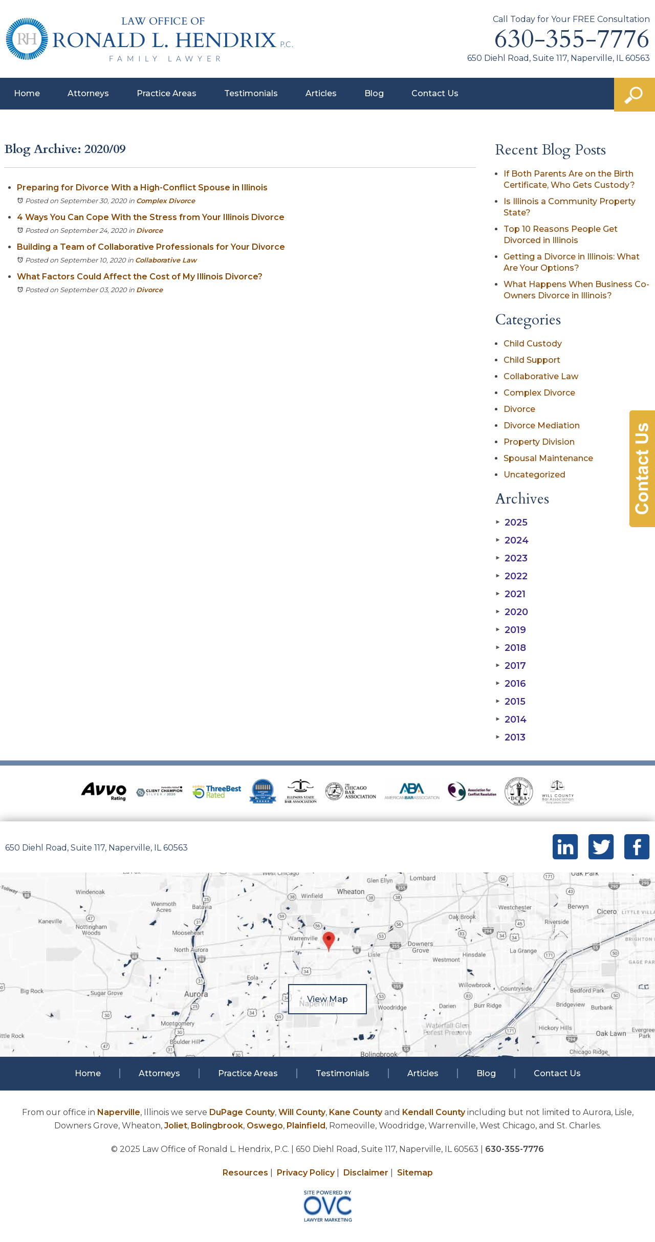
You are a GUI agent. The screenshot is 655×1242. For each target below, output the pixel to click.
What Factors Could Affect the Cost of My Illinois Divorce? (140, 276)
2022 (511, 576)
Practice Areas (166, 93)
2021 (510, 594)
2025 (511, 522)
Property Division (539, 442)
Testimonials (251, 93)
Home (27, 93)
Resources (245, 1173)
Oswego (265, 1125)
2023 (511, 558)
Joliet (175, 1125)
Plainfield (306, 1125)
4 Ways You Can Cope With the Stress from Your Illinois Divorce (151, 217)
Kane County (355, 1112)
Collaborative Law (165, 260)
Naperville (118, 1112)
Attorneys (88, 93)
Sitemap (415, 1173)
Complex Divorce (165, 201)
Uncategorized (534, 475)
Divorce (149, 230)
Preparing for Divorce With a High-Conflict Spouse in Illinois (142, 187)
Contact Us (434, 93)
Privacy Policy (306, 1173)
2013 (510, 737)
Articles (321, 93)
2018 (510, 648)
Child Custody (533, 343)
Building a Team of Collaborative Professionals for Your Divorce (151, 247)
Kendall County (433, 1112)
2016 (510, 684)
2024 (512, 540)
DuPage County (242, 1112)
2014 (511, 719)
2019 (510, 630)
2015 (510, 701)
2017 (510, 666)
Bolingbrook (217, 1125)
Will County (301, 1112)
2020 (511, 612)
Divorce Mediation (542, 425)
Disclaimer (365, 1173)
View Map (327, 999)
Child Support (532, 360)
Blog (374, 93)
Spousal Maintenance (548, 458)
